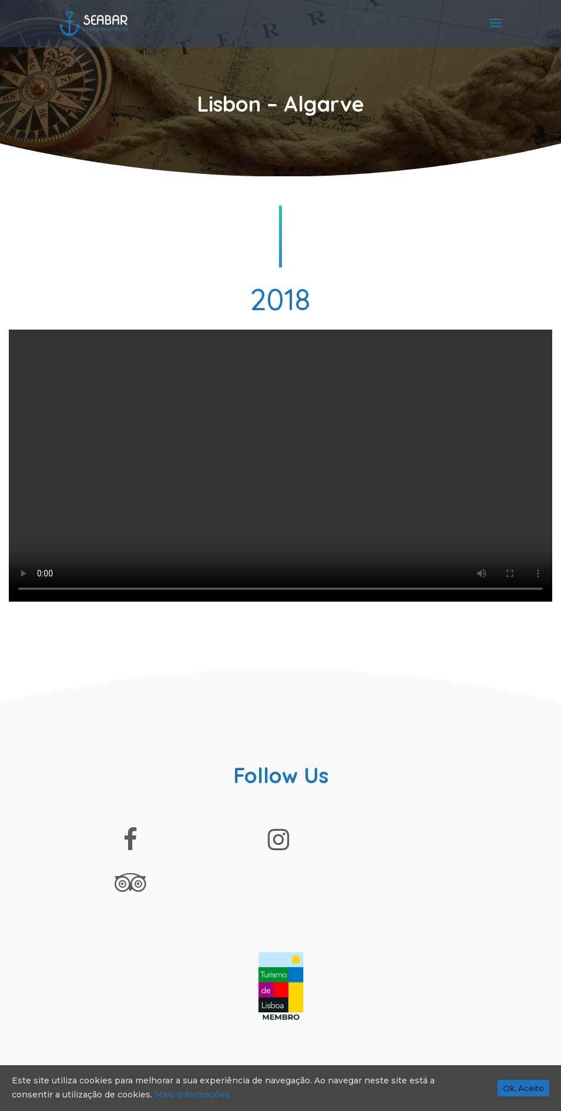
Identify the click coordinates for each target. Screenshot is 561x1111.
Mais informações (192, 1094)
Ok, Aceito (523, 1088)
